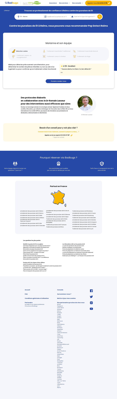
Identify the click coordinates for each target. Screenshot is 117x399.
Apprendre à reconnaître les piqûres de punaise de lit (36, 247)
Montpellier (60, 361)
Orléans (59, 326)
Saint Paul (60, 336)
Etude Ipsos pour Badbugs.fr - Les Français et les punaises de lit (78, 255)
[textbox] (85, 16)
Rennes (59, 352)
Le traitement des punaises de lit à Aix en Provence (57, 211)
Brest (58, 322)
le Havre (59, 346)
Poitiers (59, 349)
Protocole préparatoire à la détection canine (73, 249)
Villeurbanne (60, 384)
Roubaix (59, 312)
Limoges (59, 357)
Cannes (59, 379)
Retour (7, 10)
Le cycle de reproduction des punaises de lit (73, 245)
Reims (59, 387)
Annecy (59, 331)
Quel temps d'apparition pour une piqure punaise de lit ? (36, 245)
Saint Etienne (60, 324)
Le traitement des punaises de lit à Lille (31, 223)
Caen (58, 334)
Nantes (59, 374)
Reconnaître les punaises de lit (30, 259)
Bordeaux (60, 367)
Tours (58, 382)
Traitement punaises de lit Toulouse (56, 224)
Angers (59, 316)
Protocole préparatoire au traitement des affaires (74, 254)
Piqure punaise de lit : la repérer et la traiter (33, 252)
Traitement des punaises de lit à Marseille (84, 217)
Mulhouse (60, 321)
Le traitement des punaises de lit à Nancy (31, 213)
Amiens (59, 317)
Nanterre (59, 309)
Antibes (59, 377)
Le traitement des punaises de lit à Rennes (58, 214)
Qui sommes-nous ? (64, 294)
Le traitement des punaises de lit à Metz (31, 215)
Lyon (58, 386)
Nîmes (59, 304)
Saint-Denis (60, 307)
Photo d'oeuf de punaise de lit (30, 254)
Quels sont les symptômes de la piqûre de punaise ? (36, 250)
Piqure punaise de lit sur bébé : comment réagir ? (35, 269)
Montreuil (59, 327)
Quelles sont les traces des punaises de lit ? (34, 255)
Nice (58, 366)
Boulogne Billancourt (63, 344)
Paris (58, 359)
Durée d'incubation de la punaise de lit (32, 264)
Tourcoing (60, 337)
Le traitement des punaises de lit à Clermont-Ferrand (29, 220)
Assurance (53, 3)
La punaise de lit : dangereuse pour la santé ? (34, 267)
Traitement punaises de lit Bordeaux (82, 211)
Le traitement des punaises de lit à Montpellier (55, 221)
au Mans (59, 364)
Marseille (59, 372)
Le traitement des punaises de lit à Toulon (84, 213)
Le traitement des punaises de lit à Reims (31, 211)
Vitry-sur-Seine (61, 381)
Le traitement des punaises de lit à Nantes (84, 220)
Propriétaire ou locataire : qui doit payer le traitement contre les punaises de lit (42, 266)
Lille (58, 339)
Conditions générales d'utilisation (37, 298)
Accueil (27, 290)
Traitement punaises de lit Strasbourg (83, 215)
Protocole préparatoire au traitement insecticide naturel (76, 250)
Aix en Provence (61, 351)
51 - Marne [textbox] (23, 16)
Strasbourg (60, 371)
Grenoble (59, 342)
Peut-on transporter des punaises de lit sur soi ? (35, 271)
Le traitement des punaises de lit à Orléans (32, 217)
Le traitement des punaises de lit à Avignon (84, 222)
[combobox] (30, 16)
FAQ (26, 294)
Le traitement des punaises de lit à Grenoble (32, 225)
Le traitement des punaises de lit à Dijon (57, 217)
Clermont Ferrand (62, 332)
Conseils (60, 290)
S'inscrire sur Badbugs (31, 306)
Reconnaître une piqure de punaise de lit (33, 249)
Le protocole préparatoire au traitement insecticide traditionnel (77, 252)
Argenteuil (60, 329)
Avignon (59, 376)
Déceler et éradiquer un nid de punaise (71, 247)
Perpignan (60, 306)
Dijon (58, 356)
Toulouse (59, 362)
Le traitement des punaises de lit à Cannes (84, 226)
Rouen (59, 341)
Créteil (59, 314)
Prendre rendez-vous (58, 81)
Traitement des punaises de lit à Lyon (82, 229)
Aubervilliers (60, 354)
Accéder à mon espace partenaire (34, 304)
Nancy (59, 311)
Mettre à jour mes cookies (66, 298)
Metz (58, 319)
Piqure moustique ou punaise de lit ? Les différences (36, 257)
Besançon (60, 347)
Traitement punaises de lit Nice (55, 227)
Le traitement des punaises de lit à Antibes (84, 224)
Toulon (59, 369)
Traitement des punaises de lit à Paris (56, 219)
